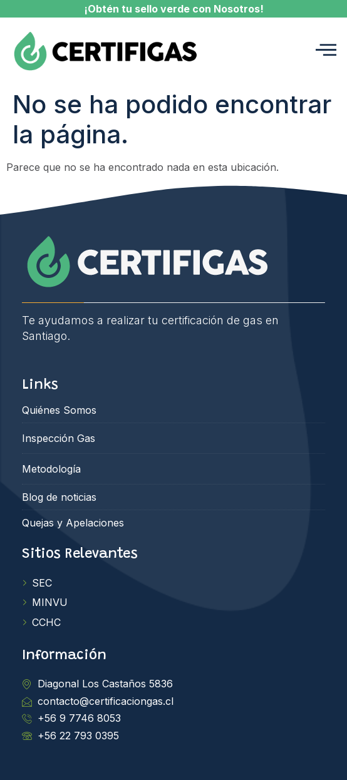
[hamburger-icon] (326, 51)
